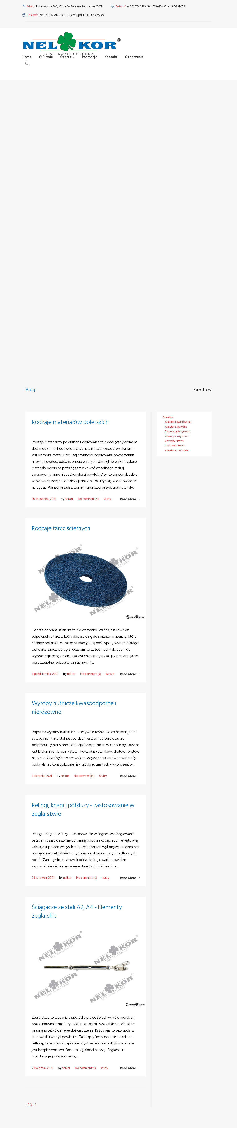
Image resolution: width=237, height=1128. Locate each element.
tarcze (110, 674)
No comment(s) (88, 499)
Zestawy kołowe (174, 445)
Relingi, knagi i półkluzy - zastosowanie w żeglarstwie (85, 809)
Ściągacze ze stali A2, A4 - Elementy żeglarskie (78, 911)
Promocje (92, 61)
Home (30, 61)
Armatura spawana (176, 426)
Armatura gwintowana (178, 422)
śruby (107, 499)
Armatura (168, 417)
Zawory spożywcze (176, 436)
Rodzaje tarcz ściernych (62, 528)
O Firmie (49, 61)
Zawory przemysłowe (177, 431)
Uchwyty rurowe (174, 441)
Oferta (68, 61)
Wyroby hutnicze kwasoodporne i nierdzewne (75, 707)
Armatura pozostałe (176, 450)
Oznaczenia (137, 61)
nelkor (69, 499)
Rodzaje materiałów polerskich (71, 422)
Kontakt (114, 61)
